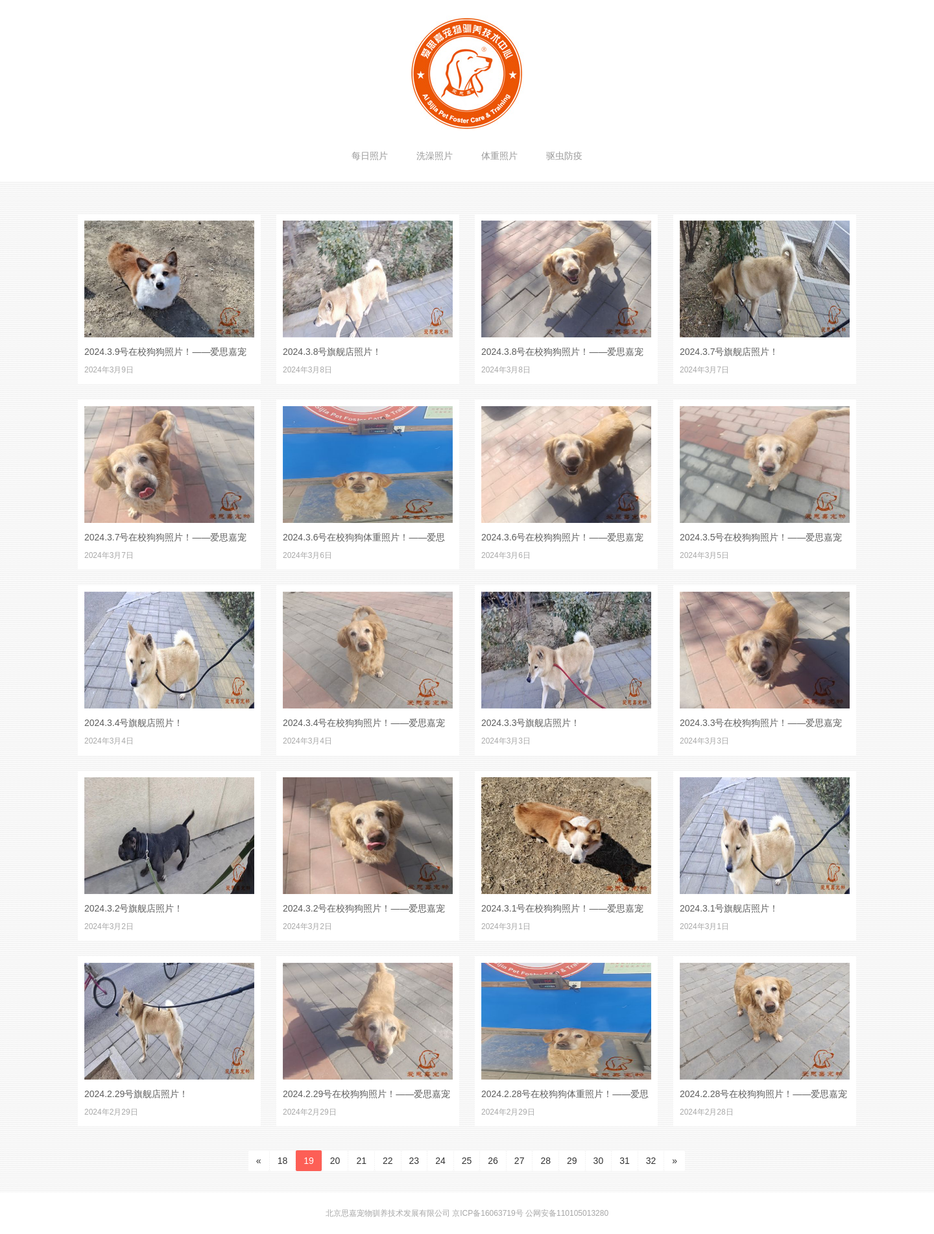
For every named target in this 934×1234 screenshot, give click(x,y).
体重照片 (499, 156)
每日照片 (370, 156)
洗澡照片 (434, 156)
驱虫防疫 (564, 156)
